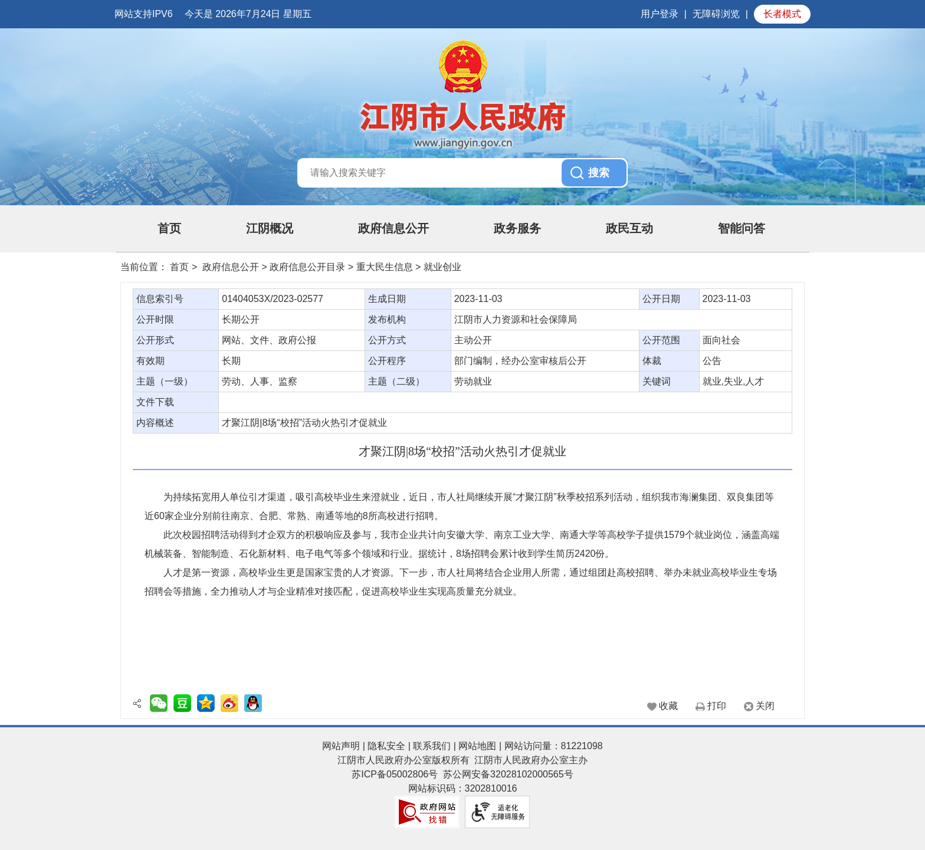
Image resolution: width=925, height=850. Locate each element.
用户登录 (659, 14)
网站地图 (477, 746)
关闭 (765, 706)
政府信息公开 (393, 228)
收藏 (668, 706)
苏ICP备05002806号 (395, 774)
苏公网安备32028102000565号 (508, 774)
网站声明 (341, 746)
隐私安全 (386, 746)
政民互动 (629, 228)
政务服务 (517, 228)
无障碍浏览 (716, 14)
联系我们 (432, 746)
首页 (169, 228)
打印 (716, 706)
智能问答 (741, 228)
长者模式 (782, 14)
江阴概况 (269, 228)
